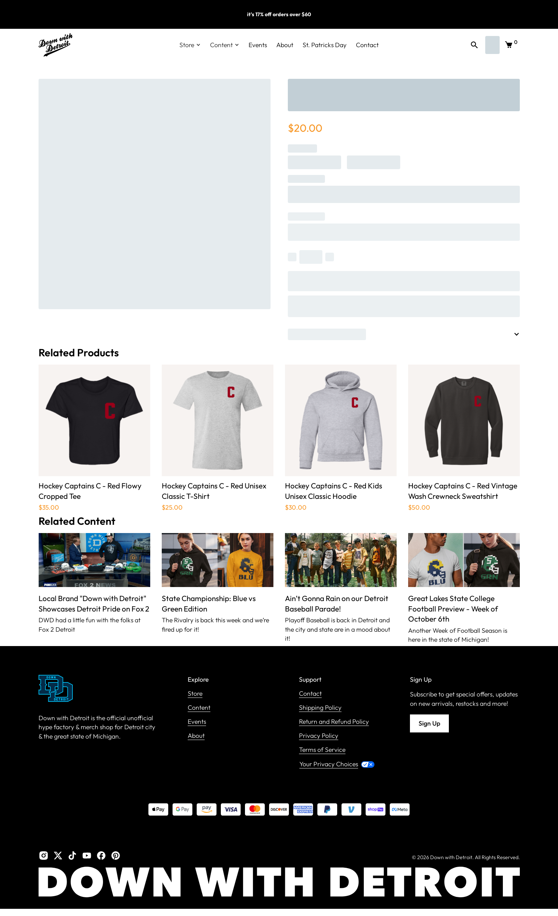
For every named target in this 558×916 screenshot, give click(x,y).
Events (258, 45)
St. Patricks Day (325, 45)
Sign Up (429, 723)
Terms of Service (322, 750)
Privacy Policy (318, 736)
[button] (190, 45)
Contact (367, 45)
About (284, 45)
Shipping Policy (320, 708)
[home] (56, 45)
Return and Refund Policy (334, 722)
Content (199, 708)
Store (195, 694)
